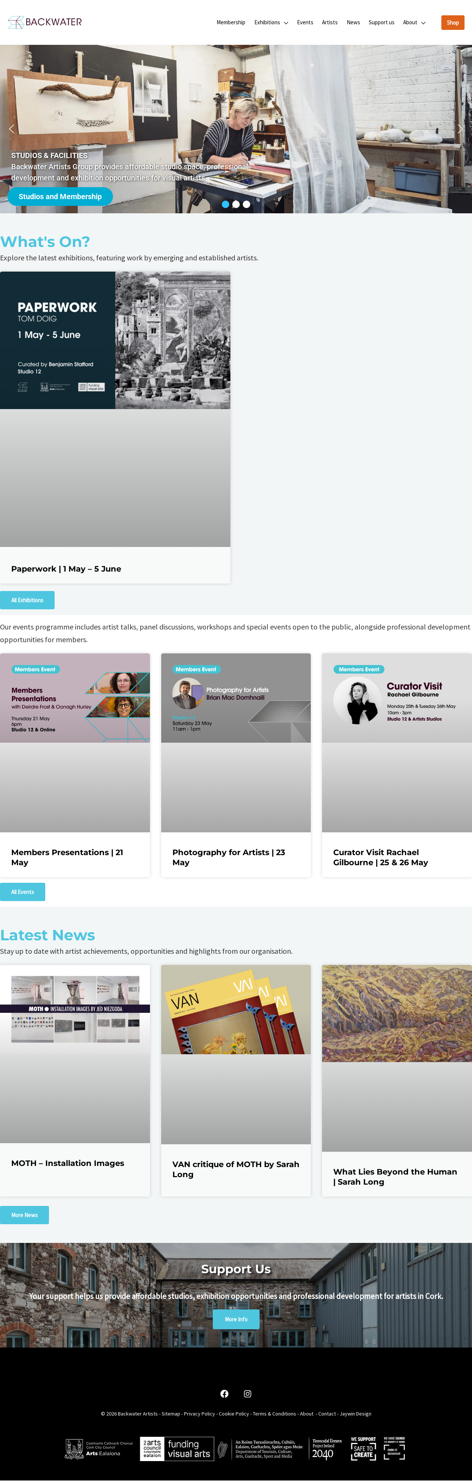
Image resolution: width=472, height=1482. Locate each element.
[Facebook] (224, 1395)
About (306, 1415)
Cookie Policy (234, 1415)
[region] (236, 130)
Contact (327, 1415)
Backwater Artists (138, 1415)
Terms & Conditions (274, 1415)
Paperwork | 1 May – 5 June (66, 570)
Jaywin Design (355, 1415)
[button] (291, 23)
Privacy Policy (199, 1415)
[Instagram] (247, 1395)
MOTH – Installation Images (67, 1164)
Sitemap (171, 1415)
